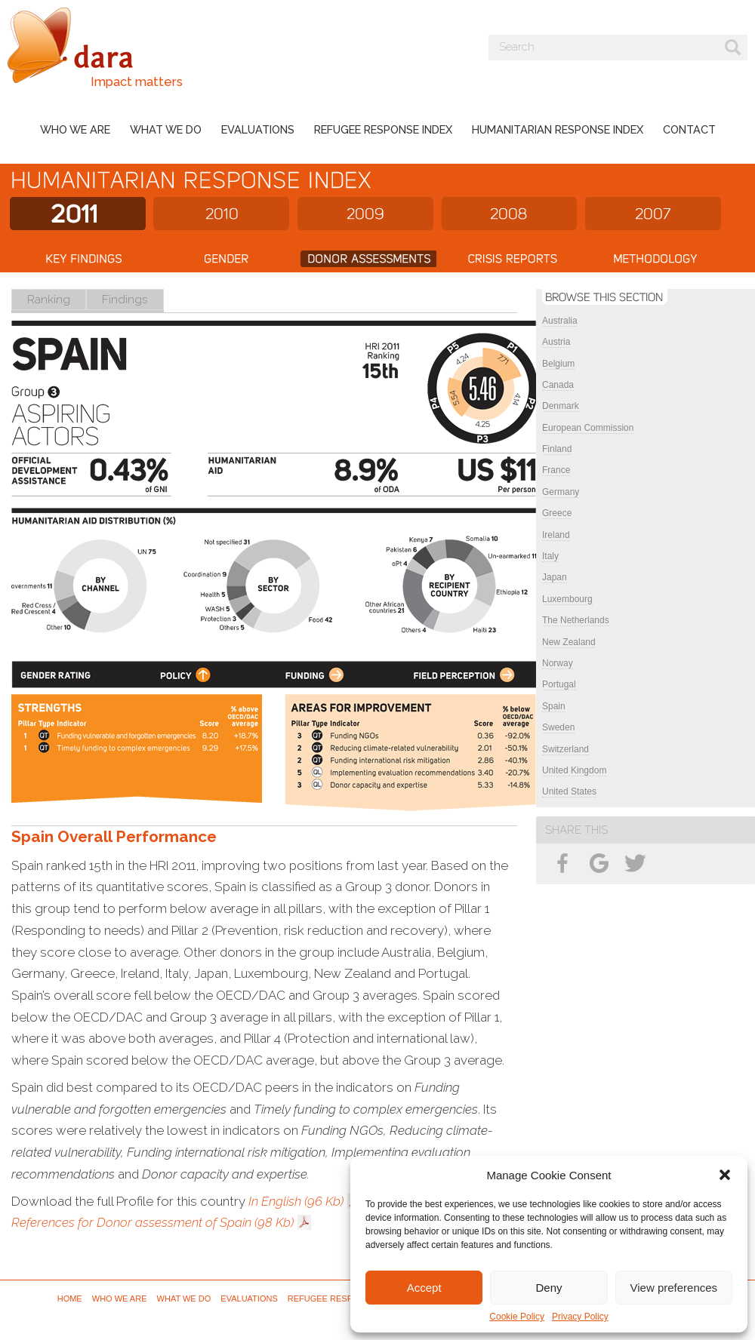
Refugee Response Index (383, 129)
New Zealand (569, 642)
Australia (560, 320)
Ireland (556, 535)
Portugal (559, 684)
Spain (553, 706)
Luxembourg (567, 599)
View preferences (674, 1287)
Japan (554, 577)
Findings (125, 299)
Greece (557, 513)
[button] (724, 1174)
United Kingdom (574, 770)
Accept (424, 1287)
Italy (550, 556)
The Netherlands (575, 620)
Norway (557, 663)
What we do (166, 129)
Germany (560, 492)
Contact (689, 129)
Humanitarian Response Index (557, 129)
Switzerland (565, 749)
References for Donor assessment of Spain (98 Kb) (152, 1222)
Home (69, 1298)
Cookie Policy (516, 1316)
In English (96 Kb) (296, 1201)
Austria (556, 342)
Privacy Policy (580, 1316)
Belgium (558, 363)
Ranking (48, 299)
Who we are (75, 129)
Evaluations (257, 129)
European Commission (587, 428)
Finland (557, 449)
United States (569, 791)
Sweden (558, 727)
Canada (558, 385)
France (556, 470)
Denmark (560, 406)
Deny (548, 1287)
